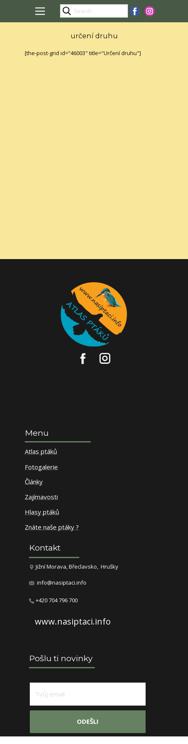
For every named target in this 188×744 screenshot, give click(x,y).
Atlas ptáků (41, 452)
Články (34, 482)
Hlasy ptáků (42, 512)
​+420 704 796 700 (53, 600)
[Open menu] (40, 11)
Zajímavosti (41, 497)
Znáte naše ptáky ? (52, 527)
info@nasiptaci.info (61, 582)
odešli (88, 721)
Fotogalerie (41, 467)
